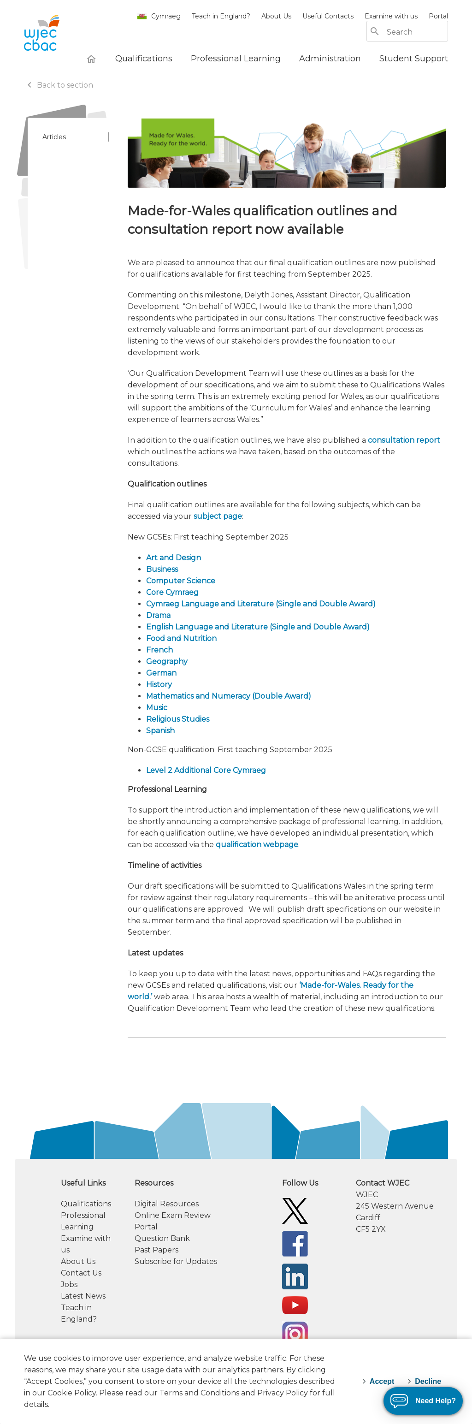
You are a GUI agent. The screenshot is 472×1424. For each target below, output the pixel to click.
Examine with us (391, 16)
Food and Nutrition (181, 638)
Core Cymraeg (172, 592)
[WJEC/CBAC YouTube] (295, 1304)
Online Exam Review (173, 1215)
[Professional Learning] (236, 58)
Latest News (83, 1296)
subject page (218, 516)
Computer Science (180, 580)
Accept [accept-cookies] (382, 1381)
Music (156, 707)
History (159, 684)
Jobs (69, 1284)
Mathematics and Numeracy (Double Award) (228, 696)
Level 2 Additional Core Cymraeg (206, 770)
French (159, 650)
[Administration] (330, 58)
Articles (54, 137)
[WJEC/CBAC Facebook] (295, 1243)
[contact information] (402, 1206)
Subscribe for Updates (176, 1261)
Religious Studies (177, 719)
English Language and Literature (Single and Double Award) (258, 627)
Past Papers (156, 1250)
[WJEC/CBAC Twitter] (295, 1210)
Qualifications (86, 1203)
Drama (158, 615)
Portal (438, 16)
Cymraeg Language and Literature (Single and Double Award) (261, 603)
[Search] (417, 32)
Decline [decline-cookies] (428, 1381)
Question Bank (162, 1238)
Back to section (58, 85)
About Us (276, 16)
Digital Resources (167, 1203)
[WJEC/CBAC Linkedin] (295, 1275)
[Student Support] (413, 58)
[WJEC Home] (91, 58)
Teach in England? (221, 16)
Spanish (160, 730)
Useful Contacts (328, 16)
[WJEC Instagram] (295, 1333)
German (161, 673)
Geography (167, 661)
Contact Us (81, 1273)
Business (162, 569)
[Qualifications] (143, 58)
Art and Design (173, 557)
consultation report (404, 440)
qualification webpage (257, 844)
